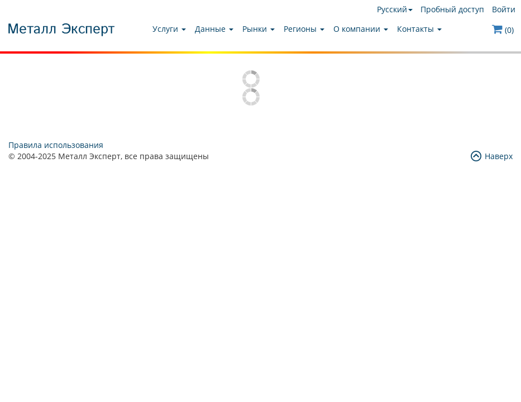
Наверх (492, 156)
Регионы (304, 28)
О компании (360, 28)
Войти (503, 9)
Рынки (258, 28)
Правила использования (55, 145)
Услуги (169, 28)
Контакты (419, 28)
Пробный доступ (452, 9)
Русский (395, 9)
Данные (214, 28)
